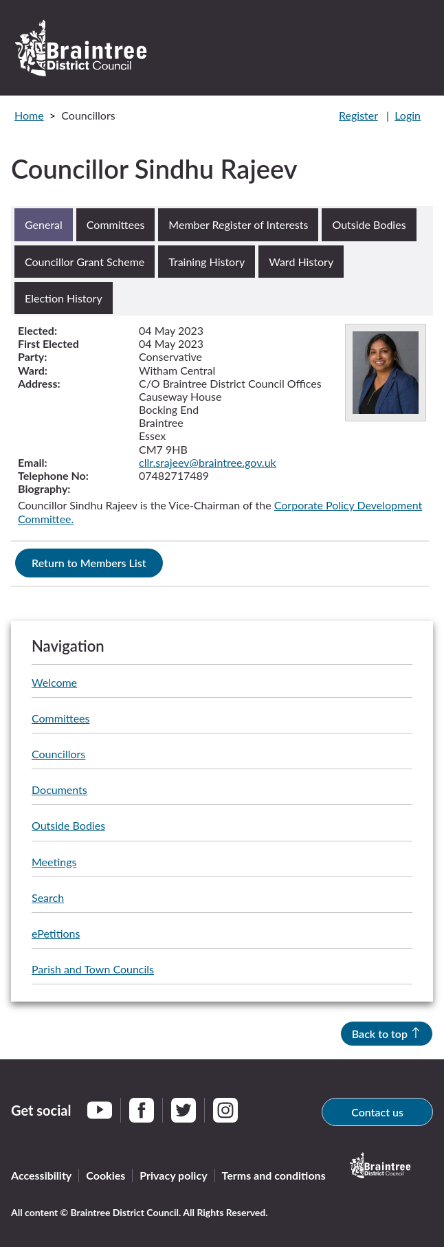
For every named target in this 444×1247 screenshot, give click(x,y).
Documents (59, 789)
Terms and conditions (274, 1175)
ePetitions (56, 933)
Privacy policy (173, 1175)
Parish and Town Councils (93, 968)
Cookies (105, 1175)
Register (358, 115)
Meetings (54, 861)
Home (29, 115)
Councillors (58, 753)
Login (408, 115)
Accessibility (41, 1175)
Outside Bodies (68, 825)
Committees (60, 718)
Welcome (54, 682)
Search (48, 897)
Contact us (377, 1111)
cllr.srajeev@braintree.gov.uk (207, 462)
